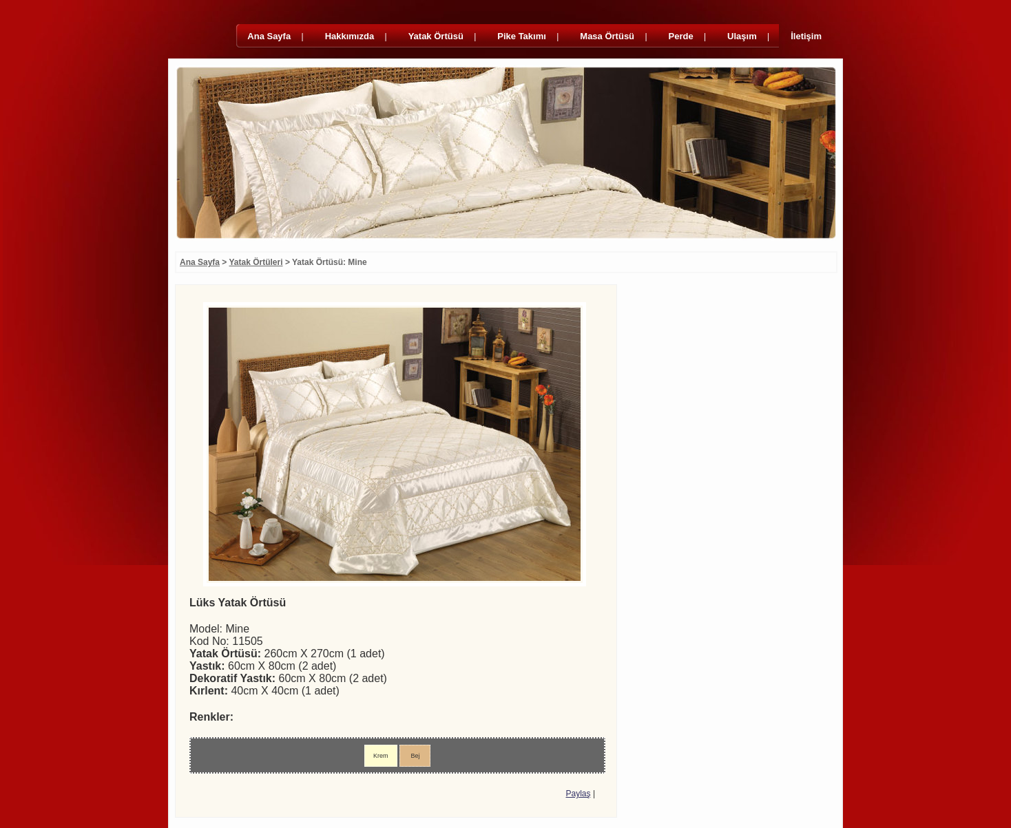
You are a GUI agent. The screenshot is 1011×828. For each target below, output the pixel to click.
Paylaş (578, 793)
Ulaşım (742, 36)
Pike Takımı (521, 36)
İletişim (806, 36)
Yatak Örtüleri (256, 262)
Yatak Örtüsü (435, 36)
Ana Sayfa (269, 36)
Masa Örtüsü (607, 36)
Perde (681, 36)
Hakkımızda (350, 36)
